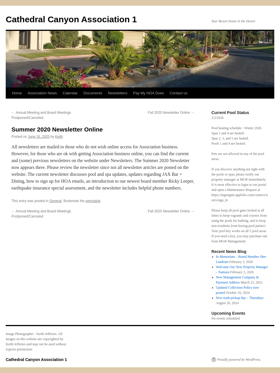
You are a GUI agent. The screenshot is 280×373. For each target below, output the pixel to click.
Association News (42, 93)
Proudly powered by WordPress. (239, 360)
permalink (92, 201)
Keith (59, 137)
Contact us (178, 93)
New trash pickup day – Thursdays (240, 298)
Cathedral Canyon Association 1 (71, 19)
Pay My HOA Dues (148, 93)
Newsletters (117, 93)
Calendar (70, 93)
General (55, 201)
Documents (92, 93)
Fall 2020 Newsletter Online (171, 113)
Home (17, 93)
